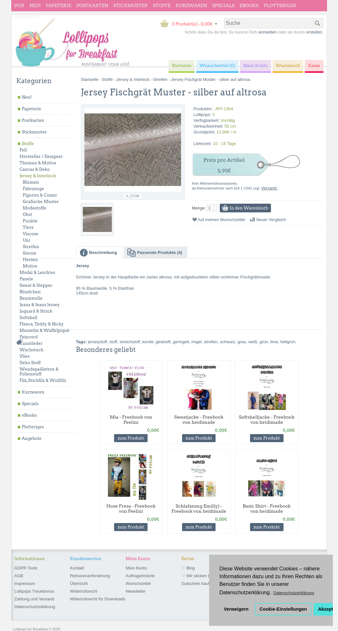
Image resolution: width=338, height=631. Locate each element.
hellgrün (287, 341)
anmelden (267, 32)
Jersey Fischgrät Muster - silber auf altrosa (210, 79)
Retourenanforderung (90, 575)
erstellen (314, 32)
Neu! (35, 5)
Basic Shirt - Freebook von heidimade (267, 508)
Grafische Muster (41, 201)
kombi (147, 341)
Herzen (30, 259)
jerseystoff (97, 341)
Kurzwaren (191, 5)
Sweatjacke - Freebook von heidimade (198, 419)
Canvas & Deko (35, 169)
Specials (223, 5)
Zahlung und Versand (34, 599)
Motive (30, 266)
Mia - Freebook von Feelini (131, 419)
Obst (27, 214)
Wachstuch (31, 349)
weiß (252, 341)
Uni (26, 240)
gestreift (163, 341)
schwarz (228, 341)
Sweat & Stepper (36, 285)
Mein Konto (136, 568)
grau (242, 341)
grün (264, 341)
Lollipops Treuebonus (34, 591)
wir (19, 5)
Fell (23, 150)
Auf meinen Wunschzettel (221, 219)
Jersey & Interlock (38, 175)
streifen (211, 341)
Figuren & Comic (40, 195)
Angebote (27, 16)
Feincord (29, 337)
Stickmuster (130, 5)
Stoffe (161, 5)
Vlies (25, 356)
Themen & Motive (38, 162)
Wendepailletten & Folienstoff (39, 371)
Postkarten (92, 5)
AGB (18, 575)
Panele (27, 279)
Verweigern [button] (236, 609)
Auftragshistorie (140, 575)
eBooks (249, 5)
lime (274, 341)
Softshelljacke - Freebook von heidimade (267, 419)
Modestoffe (34, 208)
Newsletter (135, 591)
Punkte (30, 220)
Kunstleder (31, 343)
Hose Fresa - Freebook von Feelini (131, 508)
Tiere (28, 227)
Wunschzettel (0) (217, 65)
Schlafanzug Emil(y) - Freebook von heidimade (198, 508)
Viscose (31, 233)
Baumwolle (31, 298)
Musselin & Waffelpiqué (45, 330)
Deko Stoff (30, 362)
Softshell (29, 317)
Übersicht (79, 583)
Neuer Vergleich (271, 219)
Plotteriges (280, 5)
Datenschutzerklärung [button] (293, 592)
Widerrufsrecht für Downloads (97, 599)
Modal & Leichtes (37, 272)
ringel (196, 341)
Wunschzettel (138, 583)
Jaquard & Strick (36, 311)
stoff (113, 341)
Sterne (29, 253)
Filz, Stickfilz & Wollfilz (43, 380)
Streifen (31, 246)
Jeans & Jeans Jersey (40, 304)
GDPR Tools (25, 568)
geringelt (181, 341)
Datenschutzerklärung (34, 606)
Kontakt (77, 568)
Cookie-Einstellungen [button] (283, 609)
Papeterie (58, 5)
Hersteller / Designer (41, 156)
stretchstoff (130, 341)
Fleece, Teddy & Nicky (42, 324)
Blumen (31, 182)
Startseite (90, 79)
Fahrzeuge (33, 188)
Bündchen (30, 291)
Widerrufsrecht (83, 591)
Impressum (24, 583)
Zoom (134, 196)
